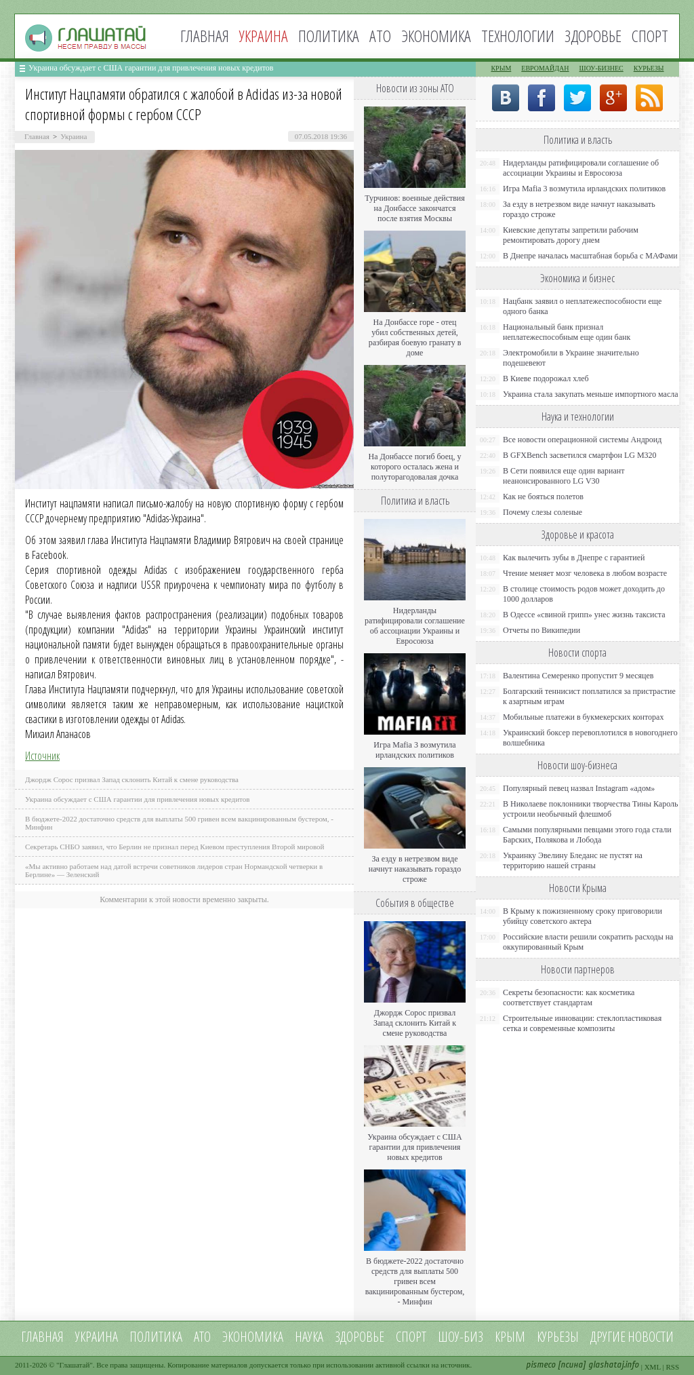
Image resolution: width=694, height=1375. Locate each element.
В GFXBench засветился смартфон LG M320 (580, 455)
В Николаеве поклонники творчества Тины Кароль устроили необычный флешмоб (590, 809)
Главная (204, 35)
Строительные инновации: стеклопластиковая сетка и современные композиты (582, 1023)
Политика (328, 35)
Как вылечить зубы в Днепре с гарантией (574, 557)
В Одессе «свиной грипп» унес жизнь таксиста (584, 614)
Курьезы (649, 68)
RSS (672, 1367)
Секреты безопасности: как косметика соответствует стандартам (568, 997)
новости (651, 1337)
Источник (42, 755)
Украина (73, 136)
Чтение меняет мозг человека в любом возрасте (585, 573)
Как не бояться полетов (543, 496)
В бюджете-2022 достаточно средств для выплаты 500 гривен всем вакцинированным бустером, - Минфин (415, 1281)
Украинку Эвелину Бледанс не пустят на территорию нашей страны (572, 860)
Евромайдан (545, 68)
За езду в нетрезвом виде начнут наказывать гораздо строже (415, 869)
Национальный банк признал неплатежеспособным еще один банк (566, 332)
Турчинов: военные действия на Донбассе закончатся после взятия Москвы (415, 208)
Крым (501, 68)
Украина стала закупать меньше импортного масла (590, 394)
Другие (608, 1337)
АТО (380, 35)
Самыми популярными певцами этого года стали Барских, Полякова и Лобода (587, 835)
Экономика (436, 35)
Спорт (650, 35)
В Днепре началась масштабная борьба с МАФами (590, 255)
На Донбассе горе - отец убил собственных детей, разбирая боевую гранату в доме (415, 337)
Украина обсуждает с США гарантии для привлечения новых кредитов (151, 68)
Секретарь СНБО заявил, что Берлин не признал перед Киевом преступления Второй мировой (175, 847)
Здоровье (593, 35)
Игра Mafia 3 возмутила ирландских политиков (414, 750)
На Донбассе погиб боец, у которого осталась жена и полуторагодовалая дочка (414, 467)
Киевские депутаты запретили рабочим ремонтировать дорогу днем (570, 235)
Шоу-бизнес (601, 68)
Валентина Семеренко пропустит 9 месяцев (578, 675)
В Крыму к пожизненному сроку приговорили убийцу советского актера (582, 916)
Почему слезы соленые (542, 512)
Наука (309, 1337)
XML (653, 1367)
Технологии (517, 35)
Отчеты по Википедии (541, 630)
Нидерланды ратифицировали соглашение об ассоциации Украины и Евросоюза (415, 626)
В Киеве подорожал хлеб (546, 378)
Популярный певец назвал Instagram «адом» (579, 788)
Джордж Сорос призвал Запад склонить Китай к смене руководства (132, 779)
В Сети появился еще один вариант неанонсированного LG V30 (564, 476)
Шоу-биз (460, 1337)
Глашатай (75, 1365)
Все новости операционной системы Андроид (582, 439)
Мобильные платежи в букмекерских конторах (583, 717)
